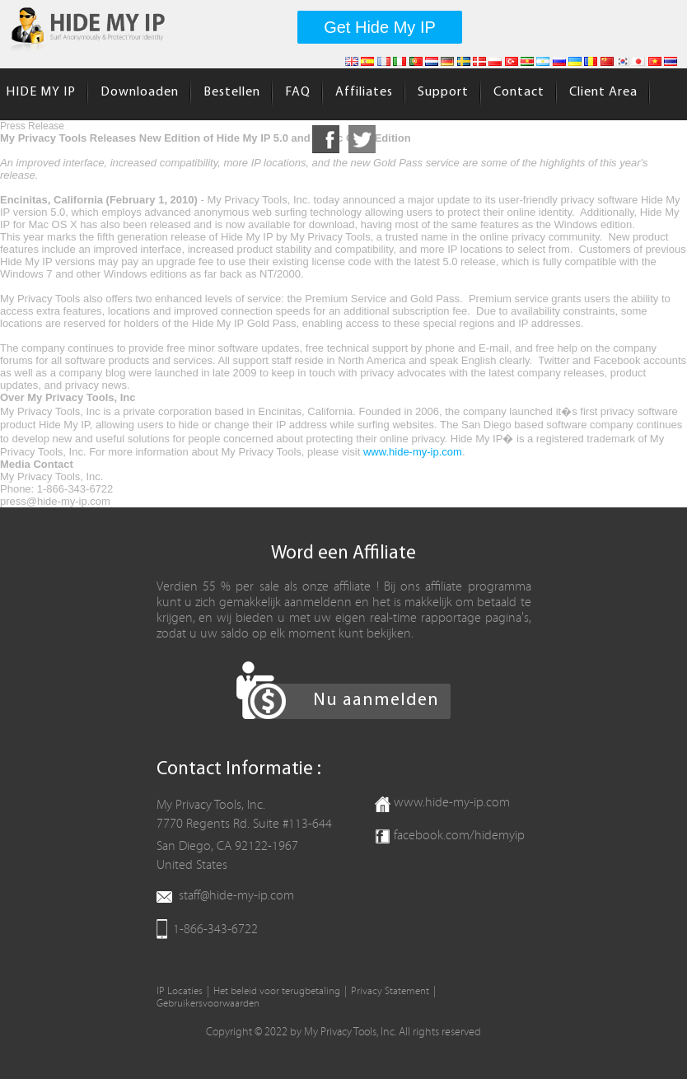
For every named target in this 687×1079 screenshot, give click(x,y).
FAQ (298, 92)
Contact (518, 92)
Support (443, 92)
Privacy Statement (390, 991)
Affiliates (364, 92)
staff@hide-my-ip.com (236, 895)
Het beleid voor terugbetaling (276, 991)
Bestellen (231, 92)
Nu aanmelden (376, 700)
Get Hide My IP (380, 27)
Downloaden (139, 92)
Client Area (603, 92)
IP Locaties (180, 991)
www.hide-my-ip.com (412, 452)
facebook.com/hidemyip (459, 835)
